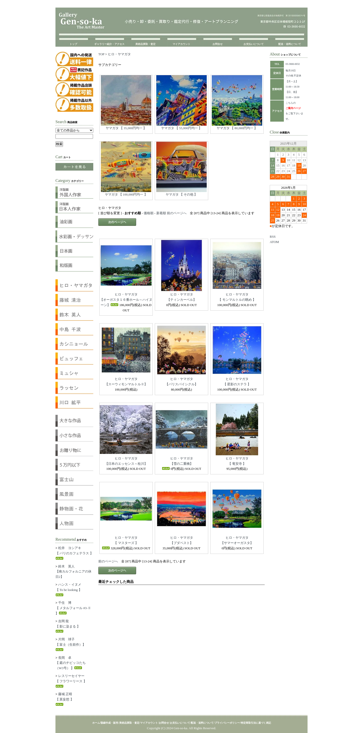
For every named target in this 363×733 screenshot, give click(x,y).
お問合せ (218, 44)
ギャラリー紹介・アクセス (109, 44)
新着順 (161, 213)
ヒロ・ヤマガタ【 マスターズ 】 (120, 542)
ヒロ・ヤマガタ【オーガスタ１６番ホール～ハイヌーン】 (126, 299)
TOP (101, 54)
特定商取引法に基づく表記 (256, 722)
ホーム (96, 722)
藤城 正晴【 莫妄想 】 (64, 699)
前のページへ (177, 213)
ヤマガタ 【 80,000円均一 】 (237, 128)
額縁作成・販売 (109, 722)
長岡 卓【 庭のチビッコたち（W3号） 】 (70, 663)
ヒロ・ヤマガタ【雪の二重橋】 (177, 463)
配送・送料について (289, 44)
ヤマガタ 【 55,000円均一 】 (181, 128)
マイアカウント (181, 44)
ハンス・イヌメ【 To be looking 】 (68, 589)
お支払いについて (254, 44)
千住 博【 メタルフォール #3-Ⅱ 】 (73, 608)
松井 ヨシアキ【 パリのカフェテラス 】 (74, 553)
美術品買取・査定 (145, 44)
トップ (73, 44)
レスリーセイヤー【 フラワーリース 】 (71, 681)
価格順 (149, 213)
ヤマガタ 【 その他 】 (182, 194)
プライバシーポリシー (227, 722)
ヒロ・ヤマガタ (119, 54)
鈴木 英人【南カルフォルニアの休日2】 (73, 571)
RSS (273, 236)
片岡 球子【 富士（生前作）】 (70, 644)
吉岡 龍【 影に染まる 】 (67, 626)
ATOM (274, 242)
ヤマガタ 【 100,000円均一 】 (126, 194)
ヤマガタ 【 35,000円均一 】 (126, 128)
